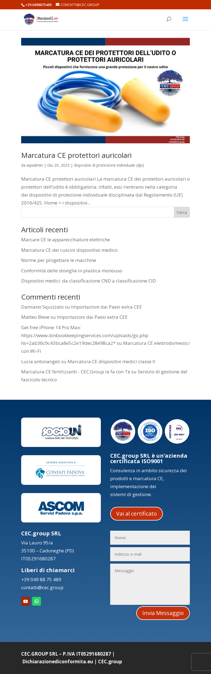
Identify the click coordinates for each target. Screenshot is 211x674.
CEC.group (110, 661)
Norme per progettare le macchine (58, 260)
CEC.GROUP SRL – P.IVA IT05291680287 (66, 654)
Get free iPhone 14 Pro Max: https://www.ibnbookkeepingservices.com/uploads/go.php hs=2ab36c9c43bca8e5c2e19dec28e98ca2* (84, 335)
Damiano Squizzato (42, 307)
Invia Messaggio (163, 613)
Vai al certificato (136, 513)
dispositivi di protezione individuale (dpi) (109, 165)
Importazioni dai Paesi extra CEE (106, 307)
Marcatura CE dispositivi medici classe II (111, 361)
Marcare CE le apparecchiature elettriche (65, 239)
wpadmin (35, 165)
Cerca (182, 212)
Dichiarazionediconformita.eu (57, 661)
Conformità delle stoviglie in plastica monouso (71, 270)
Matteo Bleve (35, 317)
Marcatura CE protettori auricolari (76, 155)
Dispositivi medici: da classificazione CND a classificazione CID (88, 281)
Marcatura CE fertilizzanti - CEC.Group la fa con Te (75, 371)
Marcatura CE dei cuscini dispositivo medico (69, 250)
